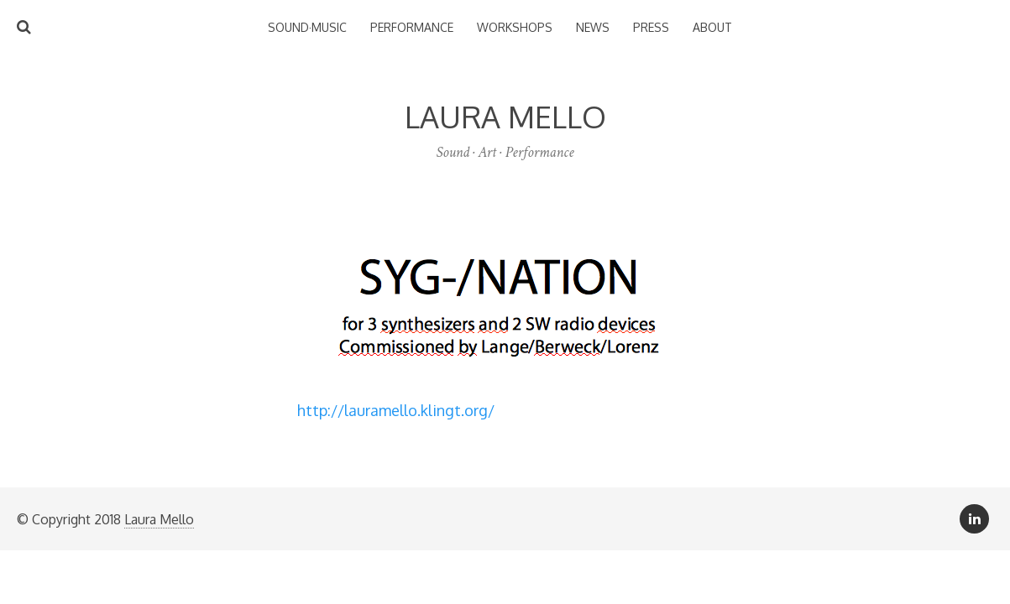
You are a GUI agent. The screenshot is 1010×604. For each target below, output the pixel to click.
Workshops (514, 27)
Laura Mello (159, 519)
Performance (411, 27)
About (712, 27)
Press (651, 27)
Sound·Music (307, 27)
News (593, 27)
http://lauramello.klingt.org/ (396, 410)
